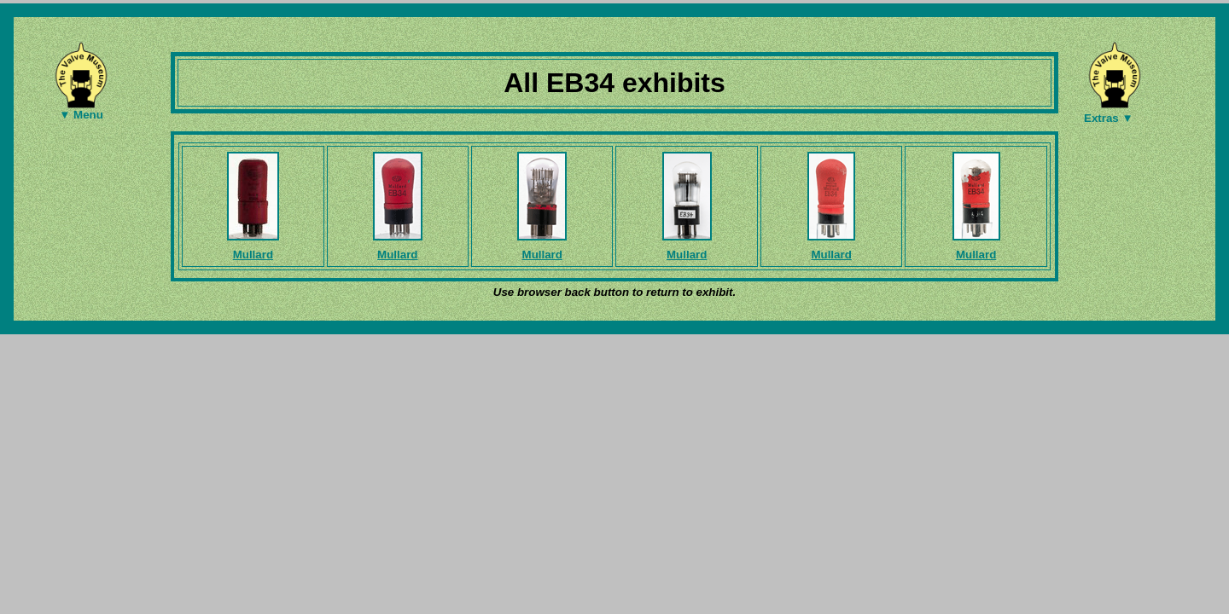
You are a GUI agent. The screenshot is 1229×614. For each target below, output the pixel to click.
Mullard (253, 254)
